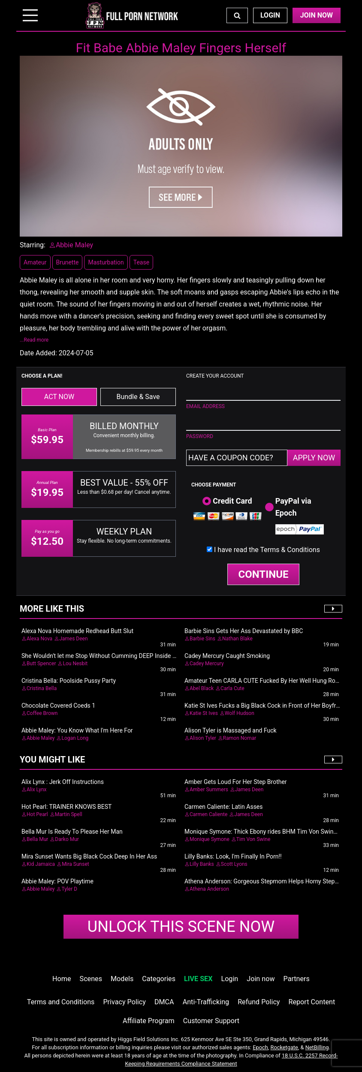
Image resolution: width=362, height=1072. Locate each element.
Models (122, 979)
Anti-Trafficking (206, 1002)
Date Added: (38, 353)
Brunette (67, 262)
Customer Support (211, 1021)
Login (270, 15)
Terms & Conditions (290, 550)
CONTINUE (263, 574)
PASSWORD (199, 436)
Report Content (312, 1002)
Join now (261, 979)
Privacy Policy (124, 1002)
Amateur (35, 262)
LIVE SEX (198, 979)
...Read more (34, 340)
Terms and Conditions (61, 1002)
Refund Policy (259, 1002)
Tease (141, 262)
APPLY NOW (314, 457)
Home (61, 979)
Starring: (32, 245)
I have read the (267, 550)
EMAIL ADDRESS (205, 406)
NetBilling (317, 1047)
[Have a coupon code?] (236, 458)
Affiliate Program (149, 1021)
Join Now (316, 15)
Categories (158, 979)
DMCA (164, 1002)
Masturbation (106, 262)
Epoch (260, 1047)
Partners (297, 979)
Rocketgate (284, 1047)
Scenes (91, 979)
